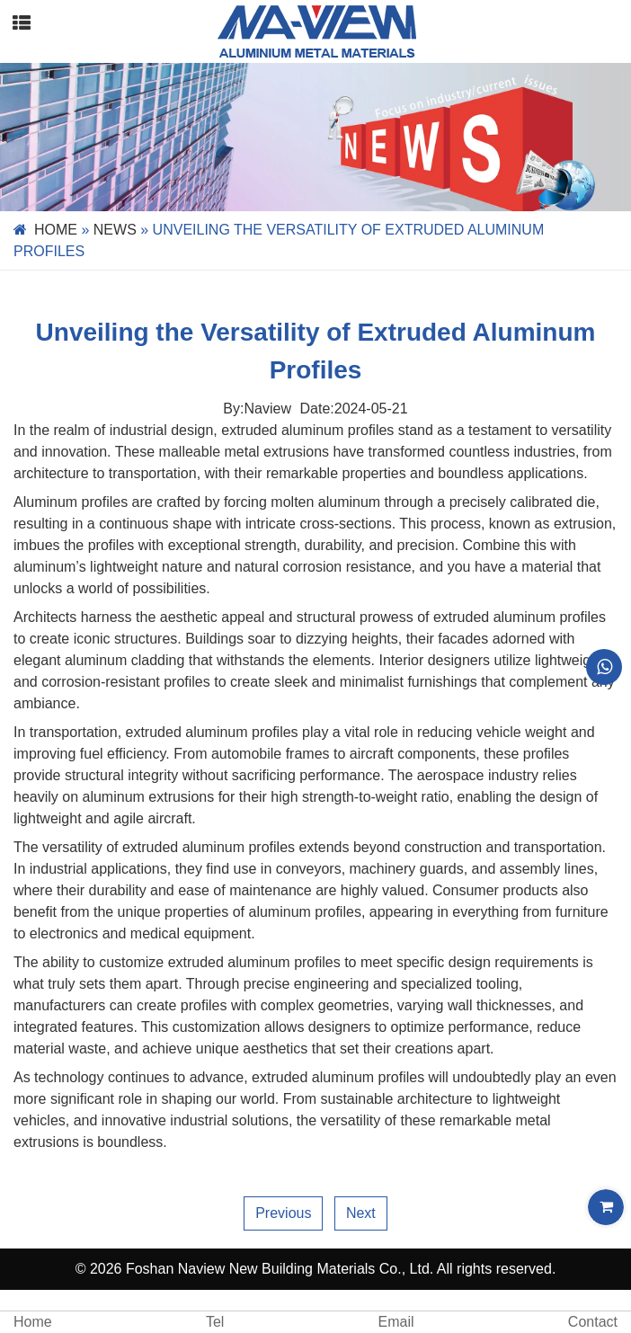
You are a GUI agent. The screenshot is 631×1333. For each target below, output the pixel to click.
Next (361, 1213)
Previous (283, 1213)
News (115, 229)
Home (55, 229)
